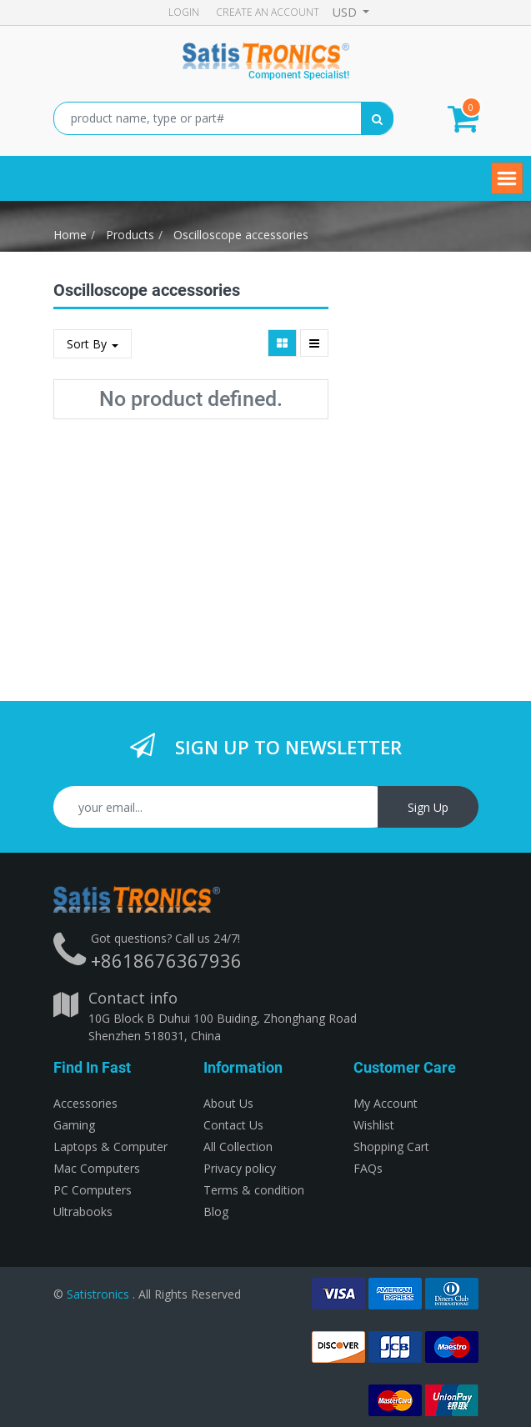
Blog (215, 1211)
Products (130, 235)
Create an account (267, 12)
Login (183, 12)
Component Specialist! (298, 75)
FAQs (368, 1168)
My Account (385, 1103)
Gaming (74, 1125)
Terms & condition (253, 1190)
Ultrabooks (83, 1211)
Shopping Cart (391, 1146)
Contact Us (233, 1125)
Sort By (92, 344)
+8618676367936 (166, 960)
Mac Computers (96, 1168)
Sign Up (428, 807)
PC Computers (92, 1190)
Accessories (85, 1103)
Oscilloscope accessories (240, 235)
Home (70, 235)
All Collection (238, 1146)
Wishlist (373, 1125)
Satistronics (98, 1294)
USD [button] (346, 12)
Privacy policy (239, 1168)
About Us (228, 1103)
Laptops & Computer (110, 1146)
